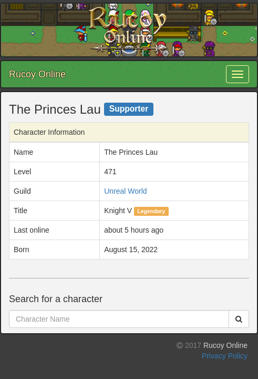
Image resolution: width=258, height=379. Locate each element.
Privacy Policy (224, 356)
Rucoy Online (37, 74)
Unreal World (125, 191)
